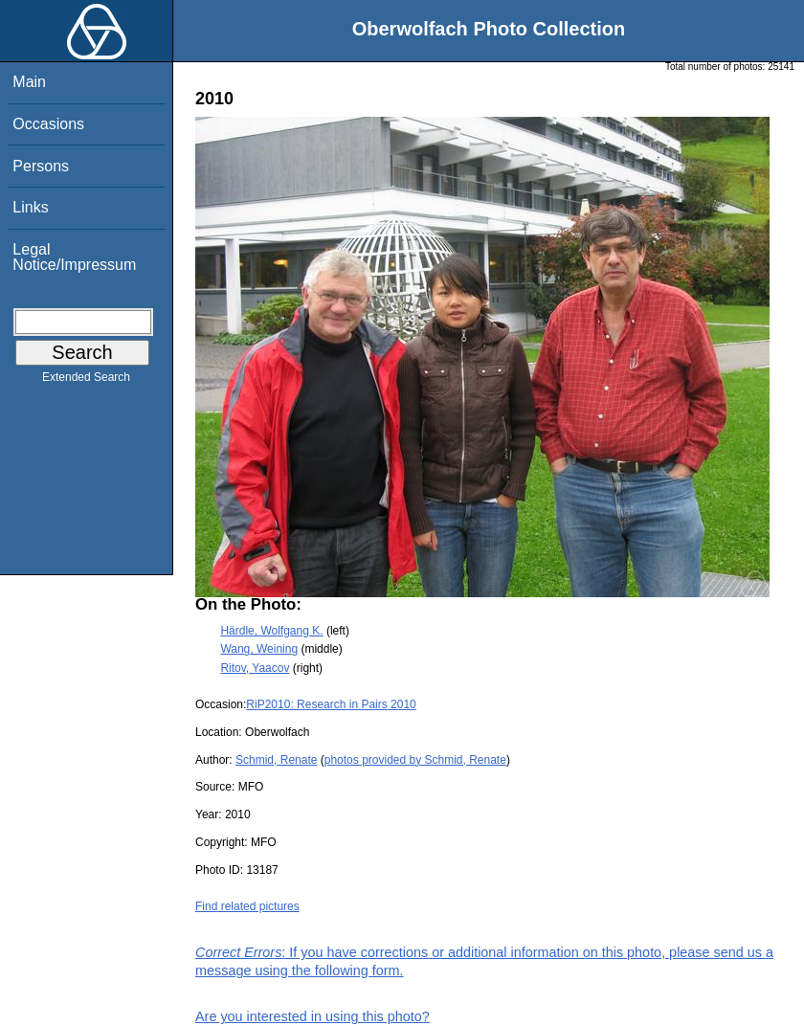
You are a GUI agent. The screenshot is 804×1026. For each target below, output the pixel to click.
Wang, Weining (259, 649)
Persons (40, 166)
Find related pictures (247, 906)
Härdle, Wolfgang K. (271, 630)
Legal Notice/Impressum (74, 257)
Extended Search (86, 381)
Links (30, 207)
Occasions (48, 124)
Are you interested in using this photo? (312, 1016)
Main (29, 82)
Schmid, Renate (276, 760)
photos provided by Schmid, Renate (415, 760)
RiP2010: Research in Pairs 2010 (330, 704)
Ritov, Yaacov (254, 668)
